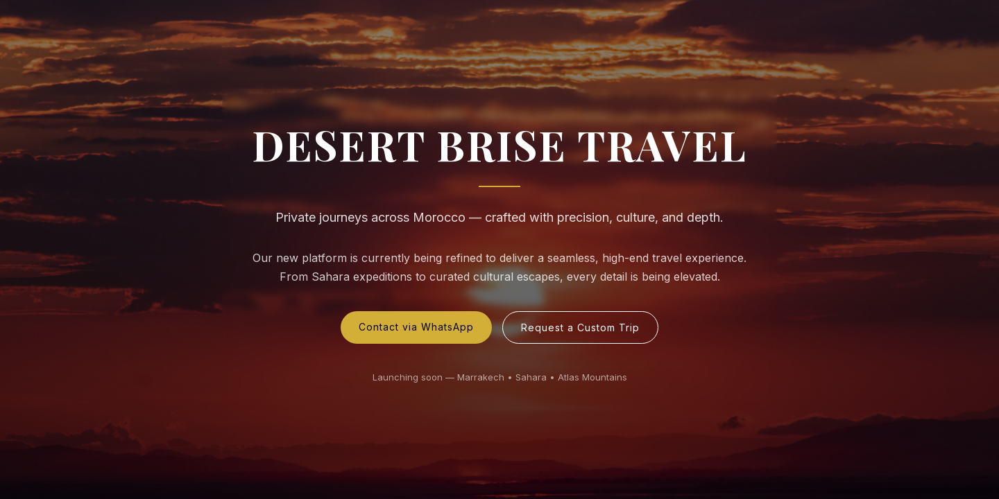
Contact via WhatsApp (416, 327)
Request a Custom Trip (580, 327)
